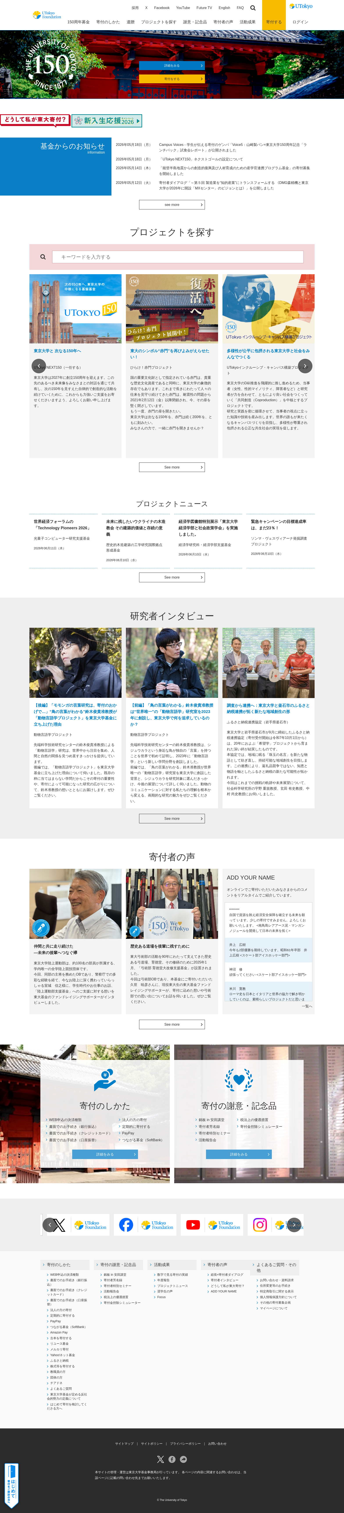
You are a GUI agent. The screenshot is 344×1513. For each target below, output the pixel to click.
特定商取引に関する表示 (277, 1291)
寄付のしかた (59, 1265)
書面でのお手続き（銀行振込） (73, 1126)
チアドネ (56, 1383)
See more (171, 467)
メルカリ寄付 (59, 1349)
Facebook (162, 8)
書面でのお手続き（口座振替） (73, 1140)
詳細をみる (172, 65)
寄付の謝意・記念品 (118, 1265)
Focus (161, 1297)
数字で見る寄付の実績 (172, 1274)
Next (305, 366)
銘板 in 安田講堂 (211, 1120)
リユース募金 (59, 1343)
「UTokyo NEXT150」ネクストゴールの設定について (201, 159)
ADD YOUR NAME (224, 1291)
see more (172, 205)
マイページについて (274, 1308)
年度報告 (163, 1280)
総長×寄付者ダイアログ (227, 1274)
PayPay (128, 1133)
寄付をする (172, 79)
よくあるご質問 (61, 1388)
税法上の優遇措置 (254, 1120)
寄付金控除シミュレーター (261, 1126)
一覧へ (307, 1006)
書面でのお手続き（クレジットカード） (80, 1133)
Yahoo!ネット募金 (62, 1355)
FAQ (240, 8)
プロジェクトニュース (172, 1286)
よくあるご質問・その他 (276, 1267)
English (224, 8)
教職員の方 (58, 1371)
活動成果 (162, 1265)
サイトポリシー (152, 1443)
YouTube (183, 8)
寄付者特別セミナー (214, 1133)
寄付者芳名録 (209, 1126)
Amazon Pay (59, 1332)
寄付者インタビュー (224, 1280)
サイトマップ (124, 1443)
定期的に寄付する (136, 1126)
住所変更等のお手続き (275, 1285)
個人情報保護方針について (278, 1297)
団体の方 (56, 1377)
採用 (135, 8)
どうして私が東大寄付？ (228, 1286)
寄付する (274, 22)
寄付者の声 (217, 1265)
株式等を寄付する (62, 1366)
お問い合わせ (217, 1443)
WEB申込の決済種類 (65, 1120)
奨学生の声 (165, 1291)
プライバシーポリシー (185, 1443)
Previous (39, 366)
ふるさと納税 (59, 1360)
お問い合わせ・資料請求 (277, 1280)
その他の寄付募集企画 (275, 1302)
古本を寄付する (61, 1338)
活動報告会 (207, 1140)
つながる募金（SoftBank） (143, 1140)
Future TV (204, 8)
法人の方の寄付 (134, 1120)
